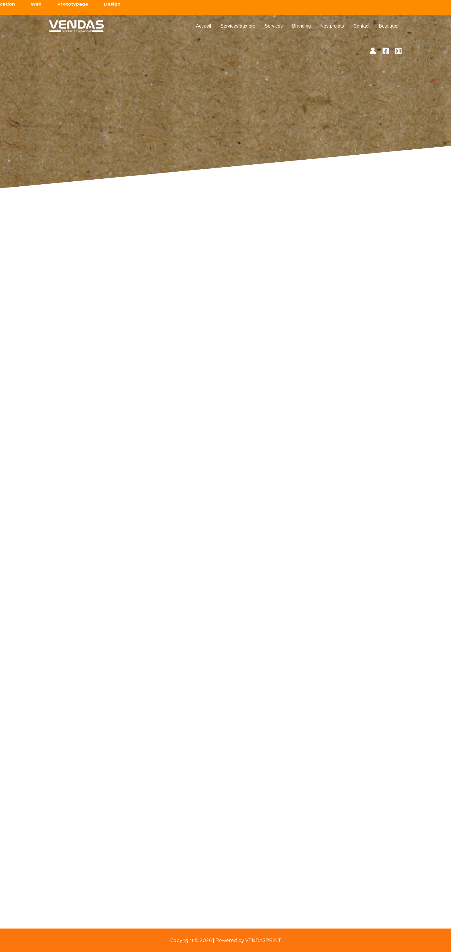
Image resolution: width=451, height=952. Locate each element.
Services (273, 25)
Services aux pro (237, 25)
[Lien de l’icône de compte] (373, 50)
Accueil (203, 25)
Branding (301, 25)
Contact (361, 25)
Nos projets (332, 25)
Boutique (388, 25)
